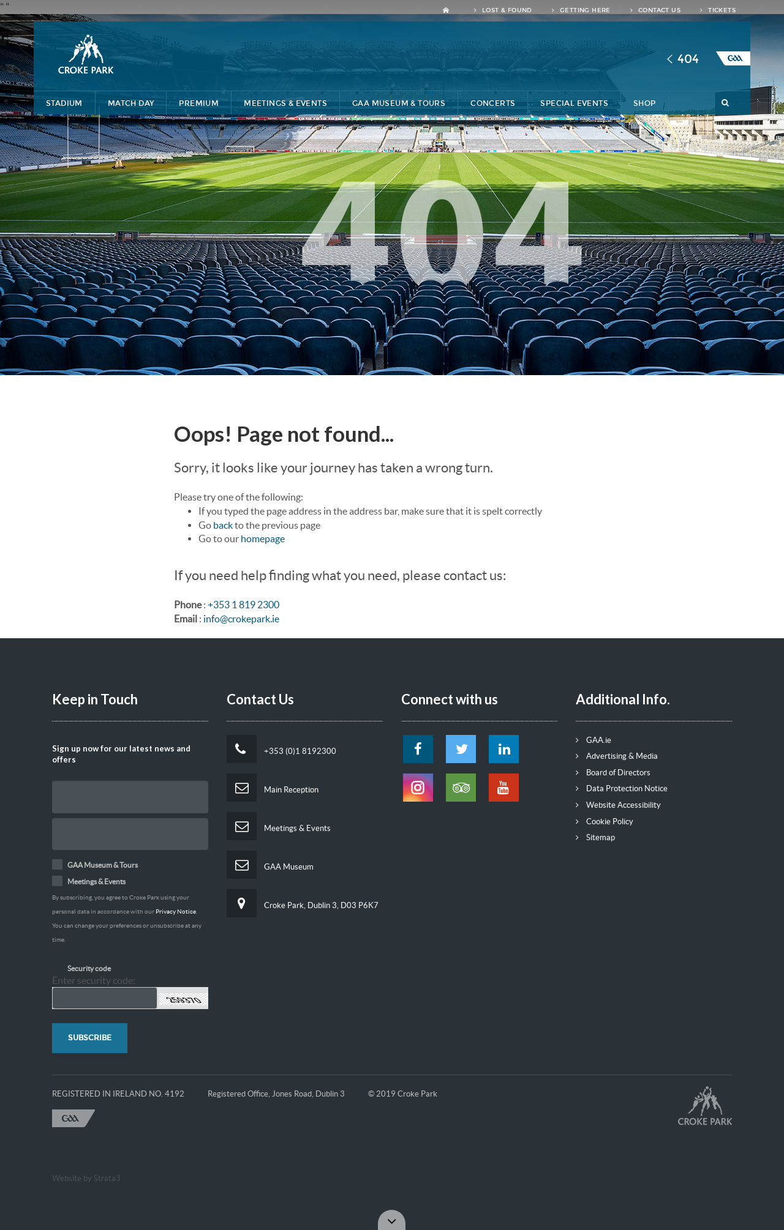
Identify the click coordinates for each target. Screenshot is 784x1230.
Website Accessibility (618, 805)
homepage (263, 538)
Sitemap (595, 837)
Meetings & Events (285, 103)
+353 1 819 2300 (243, 604)
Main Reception (272, 787)
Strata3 (107, 1178)
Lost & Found (503, 10)
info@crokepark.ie (241, 618)
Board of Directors (613, 772)
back (223, 525)
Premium (199, 103)
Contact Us (655, 10)
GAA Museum (270, 865)
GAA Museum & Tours (398, 103)
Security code (89, 968)
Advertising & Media (617, 756)
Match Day (131, 103)
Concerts (492, 103)
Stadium (64, 103)
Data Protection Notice (622, 788)
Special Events (574, 103)
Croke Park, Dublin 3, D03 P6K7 (303, 903)
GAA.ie (593, 740)
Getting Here (581, 10)
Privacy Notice (176, 911)
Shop (644, 103)
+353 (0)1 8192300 (281, 749)
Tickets (718, 10)
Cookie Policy (604, 821)
